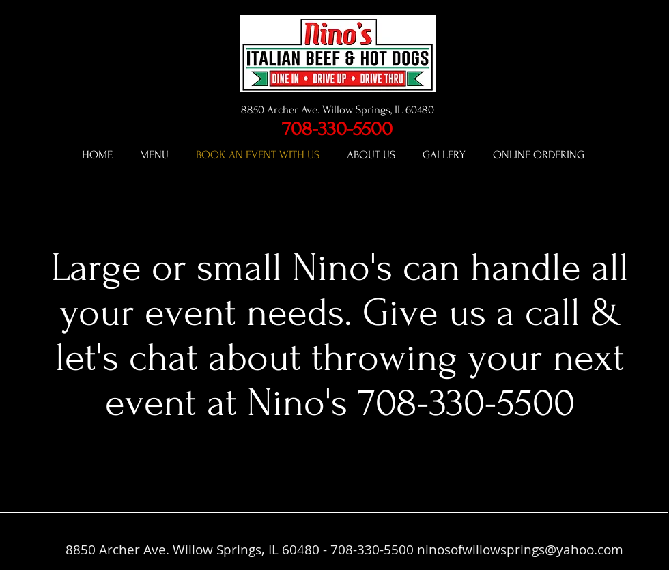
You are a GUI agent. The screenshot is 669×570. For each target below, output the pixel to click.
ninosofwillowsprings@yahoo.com (520, 549)
